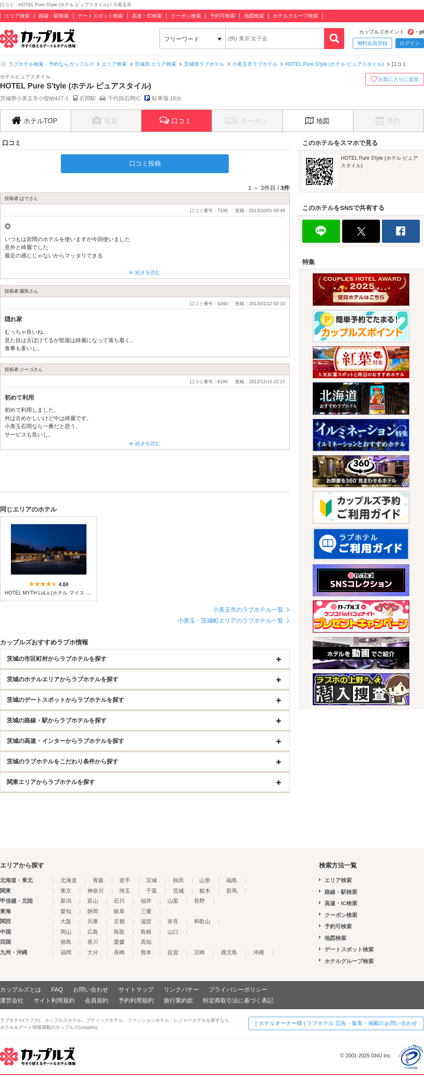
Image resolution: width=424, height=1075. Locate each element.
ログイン (410, 43)
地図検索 (254, 16)
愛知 (65, 911)
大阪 (65, 921)
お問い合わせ (90, 989)
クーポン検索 (186, 16)
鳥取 (119, 932)
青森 (98, 880)
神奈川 (95, 891)
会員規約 (96, 1000)
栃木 (204, 891)
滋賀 (146, 921)
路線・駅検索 (54, 16)
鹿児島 (229, 952)
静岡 (92, 911)
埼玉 (124, 891)
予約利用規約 (136, 1000)
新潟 (65, 901)
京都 (119, 921)
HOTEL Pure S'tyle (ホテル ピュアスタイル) (334, 64)
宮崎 (199, 952)
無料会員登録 (372, 43)
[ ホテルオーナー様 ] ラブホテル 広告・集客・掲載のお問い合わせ (336, 1023)
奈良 (173, 921)
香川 (92, 942)
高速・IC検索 (147, 16)
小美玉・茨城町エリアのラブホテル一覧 (230, 620)
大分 (92, 952)
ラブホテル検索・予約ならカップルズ (51, 64)
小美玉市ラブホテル (254, 64)
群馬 (231, 891)
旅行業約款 (178, 1000)
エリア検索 (17, 16)
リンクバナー (181, 989)
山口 (173, 932)
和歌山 (202, 921)
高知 (146, 942)
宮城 (151, 880)
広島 (92, 932)
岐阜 (119, 911)
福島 (231, 880)
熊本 (146, 952)
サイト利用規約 (54, 1000)
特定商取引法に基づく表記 (238, 1000)
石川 (119, 901)
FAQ (57, 989)
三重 (146, 911)
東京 (65, 891)
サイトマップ (136, 989)
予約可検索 (222, 16)
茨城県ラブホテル (204, 64)
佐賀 (173, 952)
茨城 (178, 891)
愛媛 (119, 942)
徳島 (65, 942)
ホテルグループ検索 (295, 16)
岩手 (124, 880)
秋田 (178, 880)
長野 (199, 901)
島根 (146, 932)
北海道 (68, 880)
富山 (92, 901)
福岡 (65, 952)
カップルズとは (20, 989)
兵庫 (92, 921)
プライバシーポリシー (238, 989)
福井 (146, 901)
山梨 (173, 901)
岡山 (65, 932)
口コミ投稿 (145, 163)
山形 (204, 880)
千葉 (151, 891)
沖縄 (258, 952)
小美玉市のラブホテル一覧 (248, 609)
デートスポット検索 (100, 16)
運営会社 (12, 1000)
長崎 (119, 952)
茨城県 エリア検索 (155, 64)
